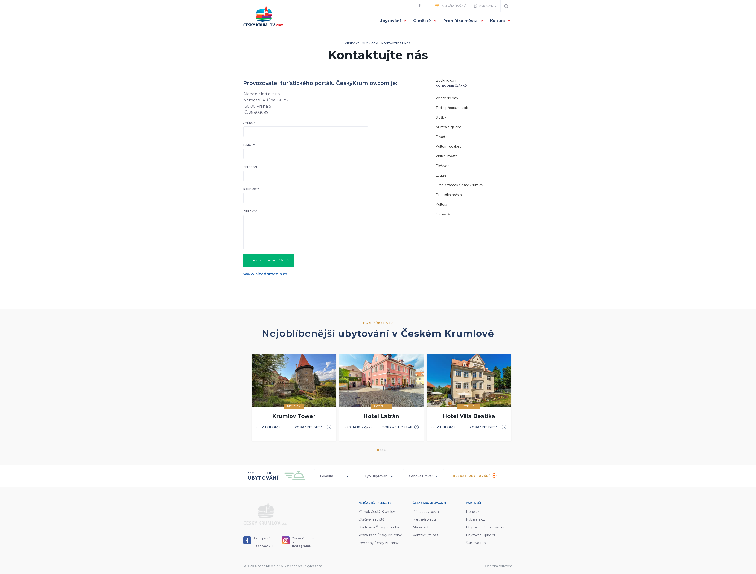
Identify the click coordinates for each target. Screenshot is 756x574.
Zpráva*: (250, 211)
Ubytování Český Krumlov (379, 527)
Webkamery (484, 5)
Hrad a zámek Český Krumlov (459, 185)
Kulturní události (449, 146)
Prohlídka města (463, 20)
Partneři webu (424, 519)
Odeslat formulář (269, 260)
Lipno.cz (472, 512)
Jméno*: (249, 123)
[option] (294, 398)
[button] (334, 476)
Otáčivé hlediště (371, 519)
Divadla (442, 137)
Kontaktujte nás (396, 43)
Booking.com (446, 80)
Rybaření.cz (475, 519)
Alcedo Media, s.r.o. (269, 566)
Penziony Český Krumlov (378, 543)
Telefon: (250, 167)
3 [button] (385, 450)
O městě (424, 20)
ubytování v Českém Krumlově (416, 333)
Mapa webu (422, 527)
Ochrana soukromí (499, 566)
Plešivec (442, 166)
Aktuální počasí (450, 5)
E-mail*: (249, 145)
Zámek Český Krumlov (376, 512)
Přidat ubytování (426, 512)
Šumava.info (476, 543)
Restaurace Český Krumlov (380, 535)
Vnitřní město (447, 156)
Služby (441, 117)
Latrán (441, 175)
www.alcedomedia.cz (265, 274)
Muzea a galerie (448, 127)
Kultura (500, 20)
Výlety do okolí (447, 98)
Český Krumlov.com (361, 43)
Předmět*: (251, 189)
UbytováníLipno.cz (481, 535)
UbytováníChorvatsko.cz (485, 527)
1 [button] (378, 450)
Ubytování (392, 20)
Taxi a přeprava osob (452, 108)
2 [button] (381, 450)
